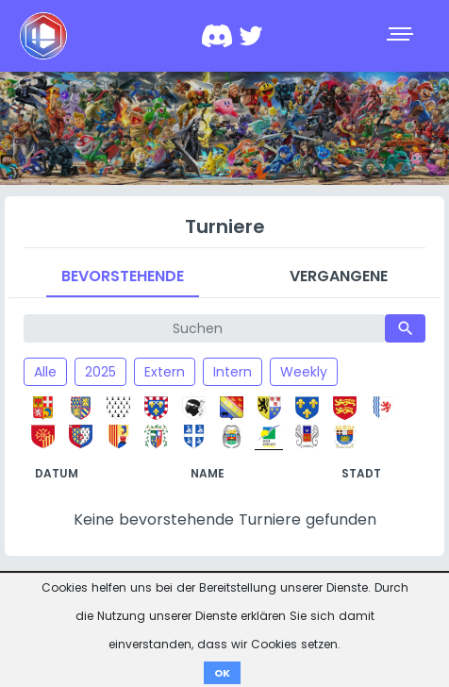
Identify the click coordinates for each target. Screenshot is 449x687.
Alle (45, 371)
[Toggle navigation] (401, 36)
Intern (232, 371)
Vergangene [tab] (339, 276)
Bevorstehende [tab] (122, 276)
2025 (100, 371)
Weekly (303, 371)
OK (222, 672)
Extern (164, 371)
